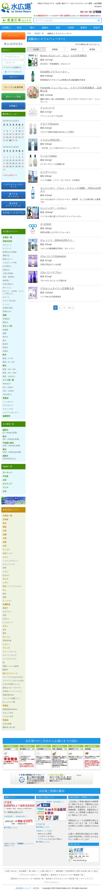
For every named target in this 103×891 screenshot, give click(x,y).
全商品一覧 (7, 237)
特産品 (5, 720)
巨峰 (4, 568)
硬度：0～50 (7, 358)
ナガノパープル (9, 564)
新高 (4, 594)
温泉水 (5, 347)
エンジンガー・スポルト (53, 208)
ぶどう (5, 557)
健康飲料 (6, 416)
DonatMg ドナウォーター (55, 71)
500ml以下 (7, 384)
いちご (5, 571)
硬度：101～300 (9, 369)
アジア (5, 487)
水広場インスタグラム (13, 213)
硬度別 (83, 27)
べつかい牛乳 (8, 716)
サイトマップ (86, 879)
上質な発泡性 (8, 273)
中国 (4, 538)
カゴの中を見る (13, 43)
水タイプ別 (7, 326)
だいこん (6, 637)
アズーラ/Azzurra (49, 124)
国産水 (5, 322)
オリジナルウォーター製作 (81, 3)
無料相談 (59, 871)
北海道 (5, 519)
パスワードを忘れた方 (13, 72)
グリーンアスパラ (10, 652)
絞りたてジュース (10, 673)
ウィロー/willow (48, 156)
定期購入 (6, 27)
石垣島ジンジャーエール (12, 691)
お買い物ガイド (63, 3)
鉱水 (4, 340)
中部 (4, 531)
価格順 (73, 49)
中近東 (5, 476)
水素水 (5, 351)
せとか (5, 579)
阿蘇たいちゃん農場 (10, 666)
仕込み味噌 (7, 724)
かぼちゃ (6, 619)
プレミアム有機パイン (11, 698)
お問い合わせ (11, 871)
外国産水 (6, 319)
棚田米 (5, 670)
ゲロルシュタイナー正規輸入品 (57, 288)
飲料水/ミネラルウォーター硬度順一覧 (67, 875)
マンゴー (6, 550)
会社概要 (98, 3)
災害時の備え (8, 308)
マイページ (13, 36)
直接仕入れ (7, 311)
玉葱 (4, 615)
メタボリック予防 (10, 263)
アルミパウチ (8, 409)
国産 (58, 27)
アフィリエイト (51, 882)
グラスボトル (8, 405)
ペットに (6, 304)
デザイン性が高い (10, 301)
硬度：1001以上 (9, 376)
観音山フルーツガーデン (12, 688)
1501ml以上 (7, 394)
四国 (4, 542)
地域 (4, 315)
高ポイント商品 (13, 96)
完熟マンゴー (8, 553)
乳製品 (5, 706)
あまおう (6, 575)
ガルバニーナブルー (51, 272)
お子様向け (7, 266)
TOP (29, 33)
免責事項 (44, 875)
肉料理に (6, 280)
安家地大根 (7, 640)
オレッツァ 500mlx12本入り (57, 240)
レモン (5, 582)
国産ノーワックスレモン (12, 586)
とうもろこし (8, 622)
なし (4, 590)
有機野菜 (6, 604)
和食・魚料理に (9, 277)
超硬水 (9, 457)
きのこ (5, 626)
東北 (4, 523)
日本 (4, 491)
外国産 (71, 27)
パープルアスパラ (10, 659)
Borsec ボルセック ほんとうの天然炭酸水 (63, 55)
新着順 (55, 49)
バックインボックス (10, 412)
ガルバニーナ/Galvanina (53, 256)
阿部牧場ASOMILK (10, 709)
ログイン (13, 77)
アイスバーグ (47, 107)
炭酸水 (45, 27)
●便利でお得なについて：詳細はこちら (19, 844)
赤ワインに (7, 288)
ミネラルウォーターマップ (13, 185)
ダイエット (7, 245)
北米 (4, 480)
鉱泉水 (5, 344)
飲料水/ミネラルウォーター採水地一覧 (27, 879)
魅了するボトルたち (13, 195)
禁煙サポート (8, 259)
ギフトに (6, 297)
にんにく (6, 644)
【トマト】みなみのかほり (13, 677)
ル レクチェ (7, 601)
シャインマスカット (10, 561)
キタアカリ (7, 612)
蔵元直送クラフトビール (13, 204)
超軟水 (10, 431)
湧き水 (5, 337)
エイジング (7, 248)
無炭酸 (5, 330)
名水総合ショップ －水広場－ (29, 888)
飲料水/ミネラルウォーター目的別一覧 (62, 879)
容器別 (5, 398)
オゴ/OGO (45, 224)
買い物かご (33, 871)
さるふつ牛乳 (8, 713)
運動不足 (6, 255)
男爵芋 (5, 608)
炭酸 (4, 333)
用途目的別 (7, 241)
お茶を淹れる (8, 284)
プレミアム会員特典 (13, 87)
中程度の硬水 (11, 444)
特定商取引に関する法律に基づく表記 (82, 871)
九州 (4, 546)
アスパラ (6, 648)
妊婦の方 (6, 270)
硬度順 (92, 49)
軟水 (19, 27)
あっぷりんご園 (9, 702)
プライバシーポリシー (29, 875)
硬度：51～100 (8, 362)
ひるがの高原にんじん (11, 684)
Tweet (78, 775)
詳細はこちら (10, 827)
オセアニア (7, 484)
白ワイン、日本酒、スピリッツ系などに (13, 292)
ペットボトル (8, 402)
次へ (70, 308)
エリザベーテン (48, 172)
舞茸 (4, 633)
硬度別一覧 (39, 33)
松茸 (4, 630)
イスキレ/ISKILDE (51, 140)
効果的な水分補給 (10, 252)
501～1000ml (8, 387)
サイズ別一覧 (8, 380)
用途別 (96, 27)
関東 (4, 527)
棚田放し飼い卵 (9, 727)
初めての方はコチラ (46, 3)
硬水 (32, 27)
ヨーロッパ (7, 472)
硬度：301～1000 (9, 373)
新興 (4, 597)
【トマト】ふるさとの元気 (13, 681)
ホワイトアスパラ (10, 655)
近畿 (4, 534)
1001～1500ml (8, 391)
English (99, 6)
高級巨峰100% (8, 695)
